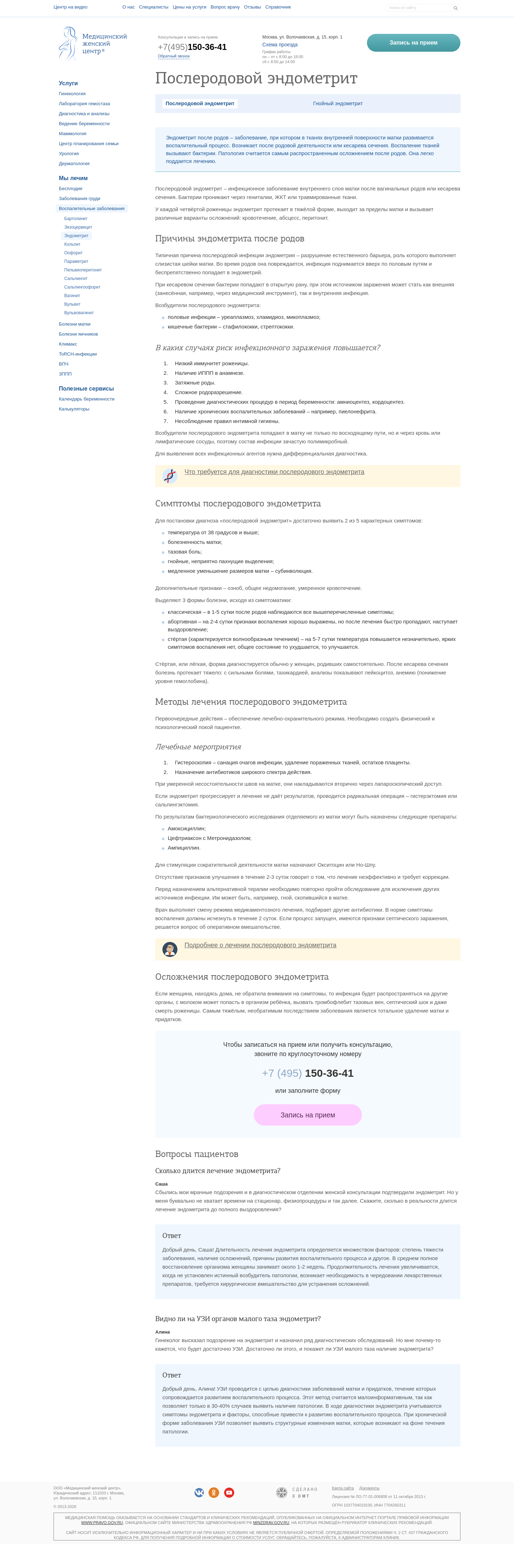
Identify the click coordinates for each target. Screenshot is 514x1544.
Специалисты (153, 7)
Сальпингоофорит (82, 287)
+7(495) (192, 47)
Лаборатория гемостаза (84, 103)
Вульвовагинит (79, 312)
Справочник (278, 7)
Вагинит (72, 295)
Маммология (72, 133)
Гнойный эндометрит (338, 103)
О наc (128, 7)
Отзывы (252, 7)
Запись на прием (308, 1115)
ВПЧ (64, 364)
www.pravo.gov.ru (102, 1522)
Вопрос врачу (225, 7)
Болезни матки (75, 324)
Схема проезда (280, 44)
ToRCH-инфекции (78, 354)
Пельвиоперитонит (83, 269)
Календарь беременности (87, 399)
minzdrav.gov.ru (271, 1522)
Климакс (68, 344)
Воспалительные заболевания (92, 208)
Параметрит (76, 261)
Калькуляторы (74, 409)
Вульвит (72, 304)
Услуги (68, 83)
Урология (69, 153)
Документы (369, 1488)
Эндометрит (76, 235)
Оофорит (73, 252)
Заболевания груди (79, 198)
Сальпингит (75, 278)
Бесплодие (70, 188)
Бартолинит (75, 218)
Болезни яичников (78, 334)
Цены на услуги (189, 7)
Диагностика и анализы (84, 113)
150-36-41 (308, 1073)
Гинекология (72, 93)
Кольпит (72, 244)
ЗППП (65, 374)
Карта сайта (343, 1488)
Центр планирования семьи (89, 143)
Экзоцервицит (78, 227)
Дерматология (74, 163)
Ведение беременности (84, 123)
